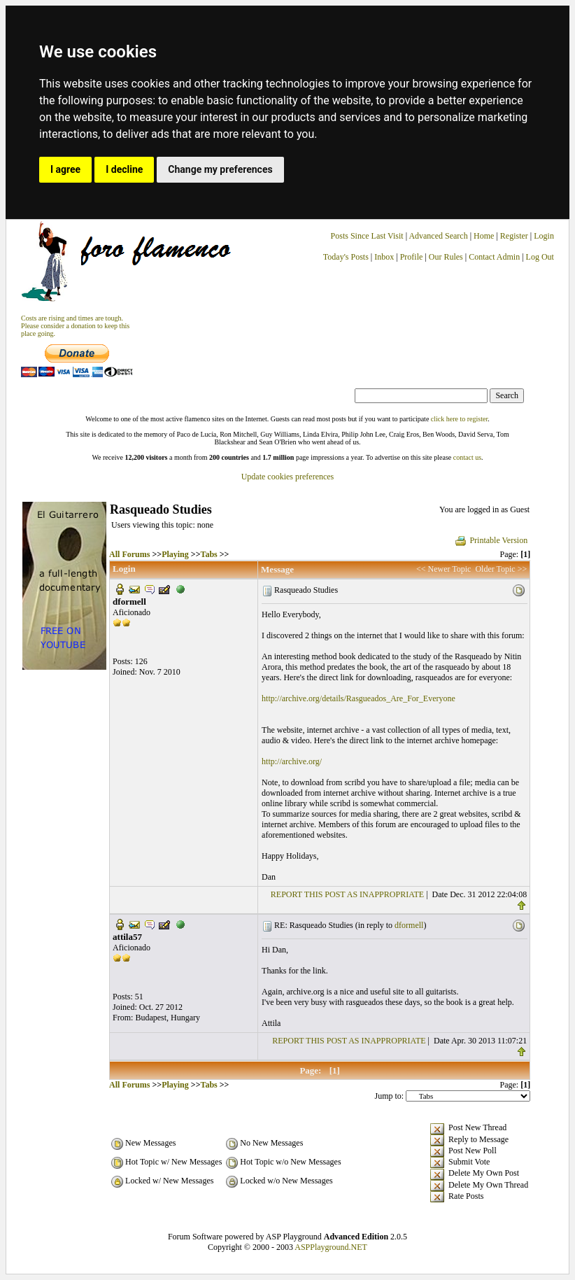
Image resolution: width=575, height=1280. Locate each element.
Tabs (208, 554)
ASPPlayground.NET (330, 1247)
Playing (175, 554)
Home (484, 236)
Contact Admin (494, 257)
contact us (467, 457)
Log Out (540, 257)
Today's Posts (346, 257)
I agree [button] (65, 169)
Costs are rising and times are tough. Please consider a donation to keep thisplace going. (75, 325)
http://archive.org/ (292, 761)
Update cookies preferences (287, 476)
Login (544, 236)
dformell (409, 925)
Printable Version (490, 540)
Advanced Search (438, 236)
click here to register (459, 419)
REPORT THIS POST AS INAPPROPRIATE (347, 894)
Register (515, 236)
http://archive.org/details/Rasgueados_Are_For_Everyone (358, 698)
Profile (411, 257)
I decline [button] (124, 169)
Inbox (384, 257)
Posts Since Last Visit (367, 236)
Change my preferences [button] (220, 169)
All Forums (129, 554)
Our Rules (446, 257)
